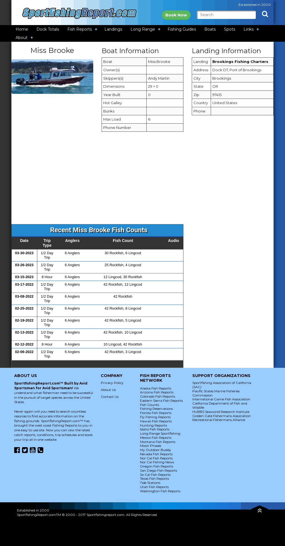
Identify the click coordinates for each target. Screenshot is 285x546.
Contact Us (110, 397)
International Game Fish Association (221, 399)
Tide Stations (150, 483)
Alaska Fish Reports (155, 388)
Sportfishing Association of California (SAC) (221, 385)
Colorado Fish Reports (157, 396)
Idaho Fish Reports (154, 429)
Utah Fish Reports (154, 487)
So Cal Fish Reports (155, 474)
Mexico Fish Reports (155, 437)
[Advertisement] (142, 181)
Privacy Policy (112, 383)
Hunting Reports (153, 425)
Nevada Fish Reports (156, 454)
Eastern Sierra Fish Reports (161, 400)
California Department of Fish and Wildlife (219, 405)
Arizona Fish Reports (156, 392)
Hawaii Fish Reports (156, 421)
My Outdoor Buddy (155, 450)
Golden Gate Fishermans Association (221, 416)
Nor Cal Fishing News (157, 462)
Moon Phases (150, 446)
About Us (108, 390)
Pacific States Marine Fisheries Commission (216, 393)
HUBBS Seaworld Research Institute (220, 412)
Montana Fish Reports (157, 442)
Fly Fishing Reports (155, 417)
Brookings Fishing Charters (240, 61)
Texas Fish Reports (154, 478)
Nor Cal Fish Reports (156, 458)
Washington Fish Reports (160, 491)
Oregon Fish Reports (156, 466)
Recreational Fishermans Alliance (218, 420)
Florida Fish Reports (155, 413)
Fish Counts (149, 405)
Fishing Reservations (156, 409)
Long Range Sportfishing (160, 433)
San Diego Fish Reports (158, 470)
